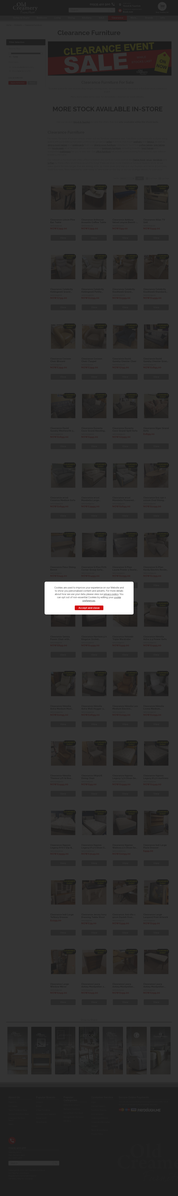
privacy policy (111, 594)
